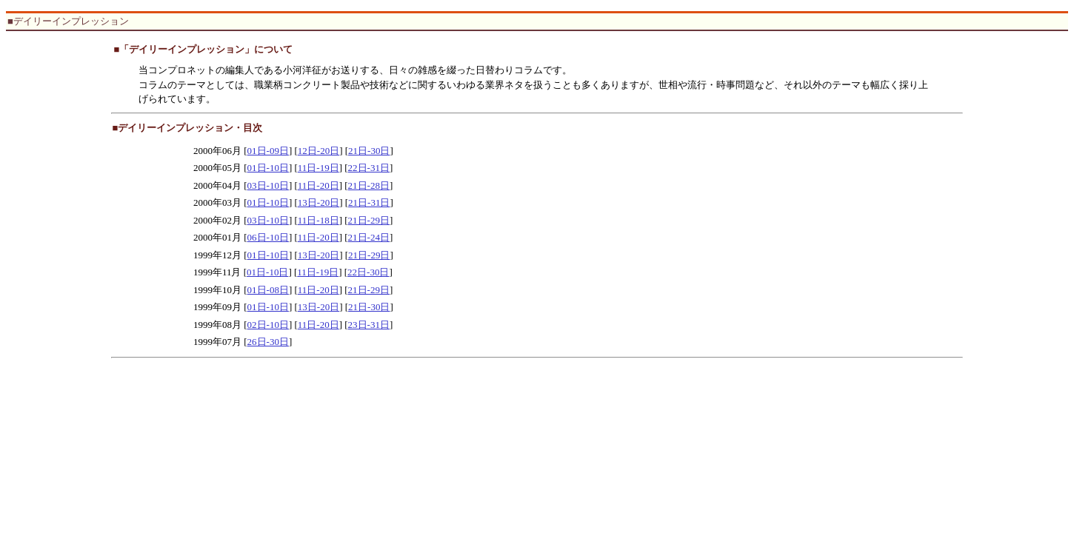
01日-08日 (268, 289)
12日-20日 (318, 150)
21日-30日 (369, 150)
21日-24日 (369, 237)
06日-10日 (268, 237)
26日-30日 (268, 341)
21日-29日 (369, 220)
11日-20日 (318, 185)
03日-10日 (268, 185)
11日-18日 (318, 220)
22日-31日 (369, 167)
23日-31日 (369, 324)
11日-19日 (318, 167)
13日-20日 (318, 202)
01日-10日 (268, 167)
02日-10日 (268, 324)
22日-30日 (368, 272)
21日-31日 (369, 202)
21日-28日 (369, 185)
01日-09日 (268, 150)
